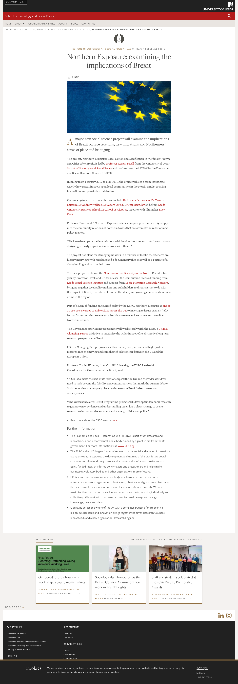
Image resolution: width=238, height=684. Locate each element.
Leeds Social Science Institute (85, 283)
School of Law (14, 638)
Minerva (68, 634)
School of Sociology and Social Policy (29, 16)
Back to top (13, 607)
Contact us (88, 23)
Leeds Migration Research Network (146, 283)
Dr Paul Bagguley (134, 205)
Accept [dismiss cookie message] (202, 668)
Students (69, 638)
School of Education (17, 634)
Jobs (67, 651)
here (114, 420)
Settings (201, 673)
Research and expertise (41, 23)
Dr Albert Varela (113, 205)
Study (18, 23)
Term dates (70, 655)
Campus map (71, 659)
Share (75, 77)
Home (8, 23)
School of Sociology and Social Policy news (102, 48)
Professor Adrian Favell (120, 163)
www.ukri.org (126, 446)
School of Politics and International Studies (27, 642)
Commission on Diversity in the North (127, 273)
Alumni (63, 23)
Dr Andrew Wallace (90, 205)
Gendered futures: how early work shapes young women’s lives (61, 580)
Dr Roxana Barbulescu (136, 200)
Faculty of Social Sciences (20, 29)
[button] (229, 16)
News (40, 29)
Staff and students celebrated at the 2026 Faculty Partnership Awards (174, 582)
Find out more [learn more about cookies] (204, 677)
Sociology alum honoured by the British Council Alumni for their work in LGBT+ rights (118, 582)
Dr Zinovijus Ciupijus (114, 210)
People (74, 23)
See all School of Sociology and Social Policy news (165, 539)
